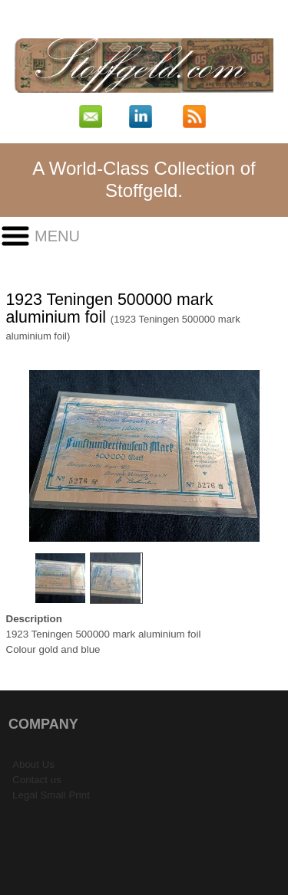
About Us (33, 764)
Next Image (272, 456)
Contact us (36, 779)
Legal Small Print (51, 795)
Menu (57, 236)
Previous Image (17, 456)
